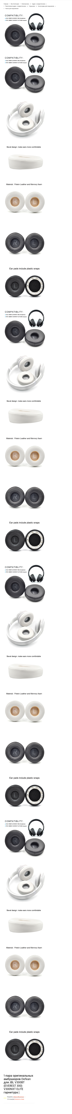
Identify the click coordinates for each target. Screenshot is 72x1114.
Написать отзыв (19, 1099)
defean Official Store (18, 1097)
